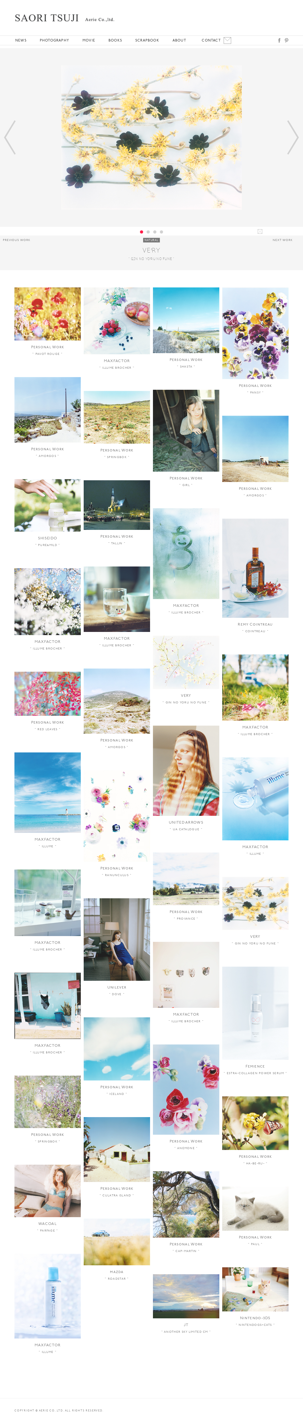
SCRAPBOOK (147, 40)
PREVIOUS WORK (16, 240)
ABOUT (179, 40)
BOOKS (115, 40)
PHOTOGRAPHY (54, 40)
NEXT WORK (283, 240)
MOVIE (89, 40)
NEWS (21, 40)
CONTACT (211, 40)
